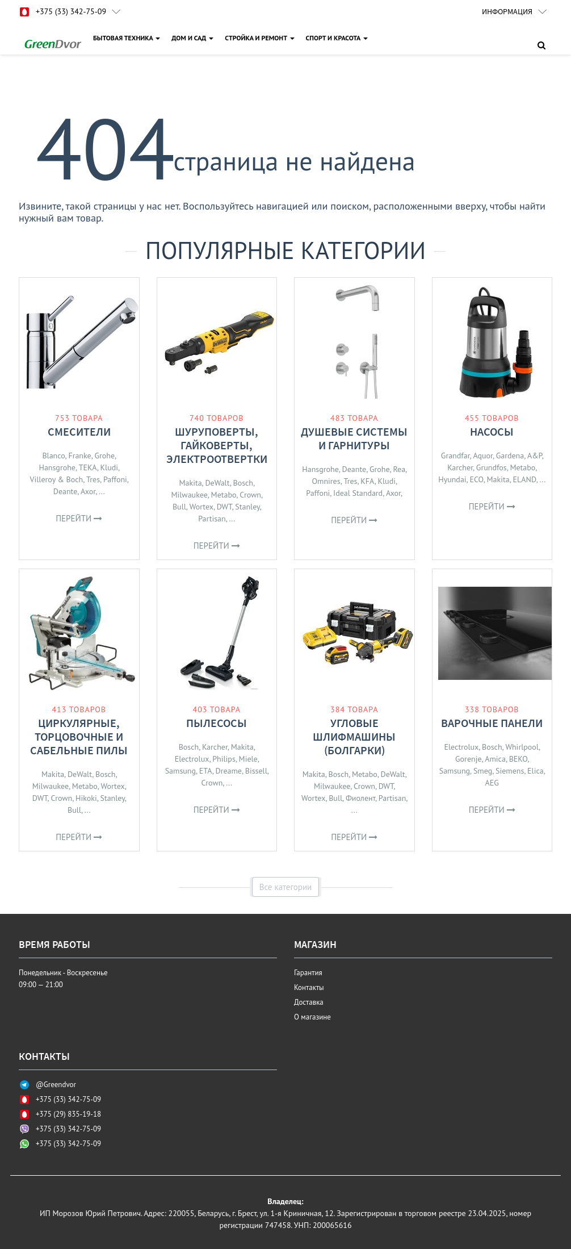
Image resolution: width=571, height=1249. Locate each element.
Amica (495, 759)
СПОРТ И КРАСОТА (337, 38)
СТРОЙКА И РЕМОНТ (259, 38)
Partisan (211, 518)
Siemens (510, 771)
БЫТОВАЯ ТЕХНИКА (126, 38)
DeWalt (217, 483)
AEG (492, 783)
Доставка (309, 1002)
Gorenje (468, 759)
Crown (250, 495)
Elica (535, 771)
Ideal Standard (358, 493)
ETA (205, 771)
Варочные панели (492, 723)
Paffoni (115, 479)
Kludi (109, 467)
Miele (248, 759)
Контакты (309, 987)
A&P (534, 455)
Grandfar (455, 455)
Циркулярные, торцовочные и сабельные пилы (79, 736)
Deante (65, 491)
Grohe (104, 455)
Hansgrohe (57, 467)
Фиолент (360, 798)
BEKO (518, 759)
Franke (79, 455)
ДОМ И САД (192, 38)
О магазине (312, 1017)
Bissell (256, 771)
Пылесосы (216, 723)
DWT (224, 507)
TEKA (88, 467)
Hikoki (86, 798)
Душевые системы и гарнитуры (354, 438)
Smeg (482, 771)
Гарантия (308, 973)
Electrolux (192, 759)
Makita (190, 483)
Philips (224, 759)
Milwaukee (189, 495)
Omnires (326, 481)
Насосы (492, 431)
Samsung (180, 771)
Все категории (285, 887)
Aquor (483, 455)
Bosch (243, 483)
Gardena (510, 455)
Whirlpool (522, 747)
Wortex (201, 507)
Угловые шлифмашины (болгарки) (354, 736)
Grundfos (491, 467)
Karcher (460, 467)
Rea (399, 469)
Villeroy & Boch (56, 479)
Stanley (247, 507)
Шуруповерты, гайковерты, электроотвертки (216, 445)
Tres (93, 479)
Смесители (79, 431)
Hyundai (452, 479)
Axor (88, 491)
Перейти (79, 518)
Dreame (229, 771)
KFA (367, 481)
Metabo (224, 495)
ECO (476, 479)
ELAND (524, 479)
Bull (179, 507)
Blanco (53, 455)
